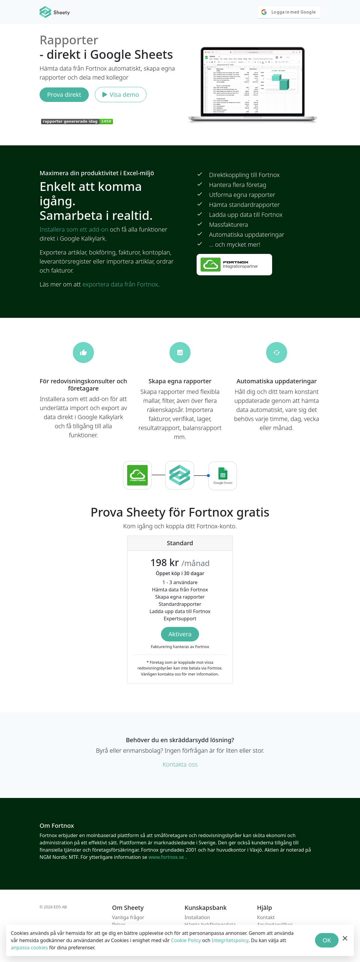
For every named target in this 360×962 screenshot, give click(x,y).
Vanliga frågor (128, 917)
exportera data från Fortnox (120, 284)
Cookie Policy (186, 940)
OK (327, 940)
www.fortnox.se (166, 857)
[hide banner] (345, 940)
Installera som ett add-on (74, 229)
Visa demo (120, 95)
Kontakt (266, 917)
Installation (197, 917)
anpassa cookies (29, 947)
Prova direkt (64, 94)
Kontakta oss (180, 764)
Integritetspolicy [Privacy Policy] (230, 940)
